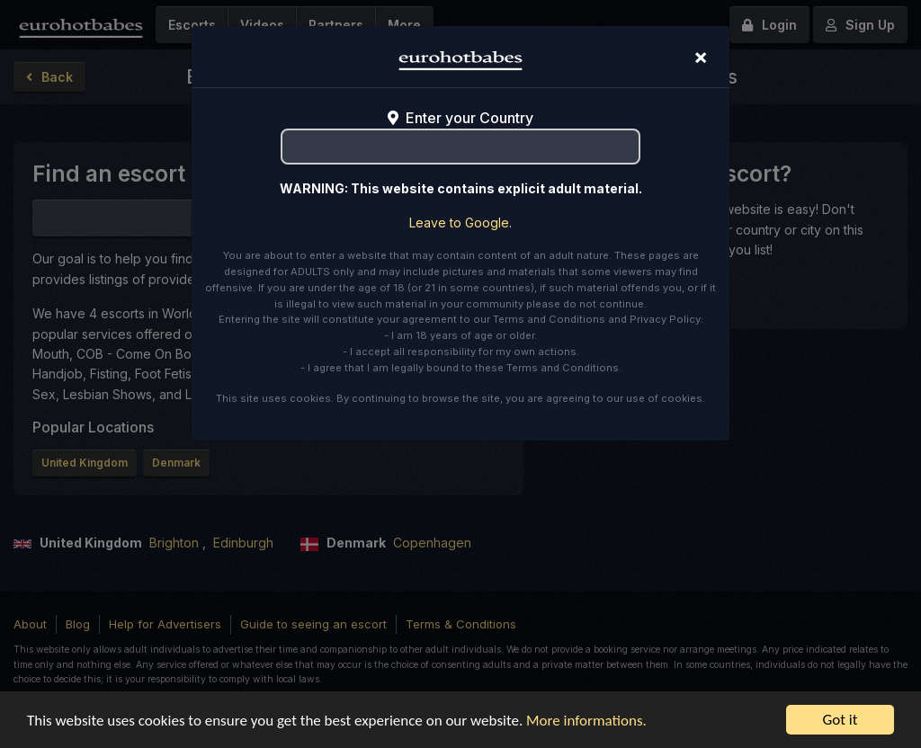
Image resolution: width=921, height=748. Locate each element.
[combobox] (460, 147)
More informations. (586, 720)
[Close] (700, 56)
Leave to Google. (460, 222)
